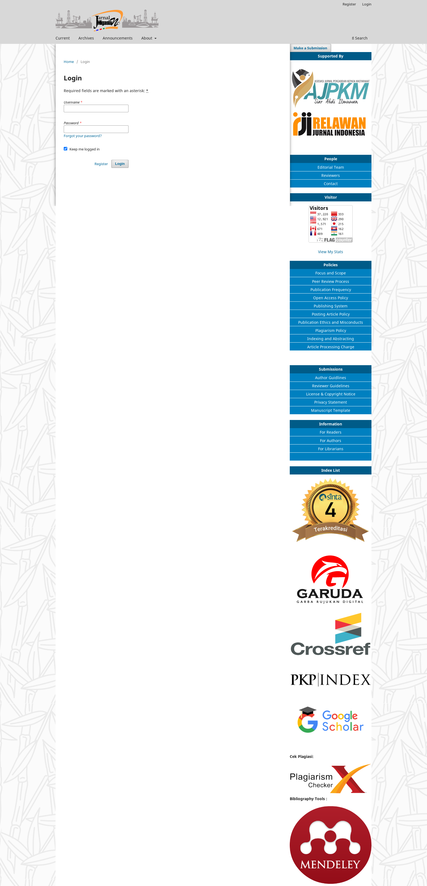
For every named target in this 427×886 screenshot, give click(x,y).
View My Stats (330, 251)
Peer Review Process (330, 281)
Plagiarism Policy (330, 330)
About (147, 38)
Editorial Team (331, 167)
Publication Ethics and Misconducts (330, 322)
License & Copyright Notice (330, 394)
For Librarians (330, 448)
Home (69, 61)
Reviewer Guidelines (330, 385)
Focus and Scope (330, 273)
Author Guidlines (330, 377)
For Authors (330, 440)
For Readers (330, 432)
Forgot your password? (83, 135)
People (330, 158)
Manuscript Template (330, 410)
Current (63, 38)
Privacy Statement (330, 402)
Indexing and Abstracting (330, 338)
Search (360, 38)
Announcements (118, 38)
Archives (86, 38)
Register (349, 4)
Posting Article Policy (331, 314)
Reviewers (330, 175)
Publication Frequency (330, 289)
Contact (331, 183)
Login (366, 4)
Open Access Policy (330, 297)
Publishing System (330, 306)
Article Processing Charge (330, 346)
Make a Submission (310, 48)
